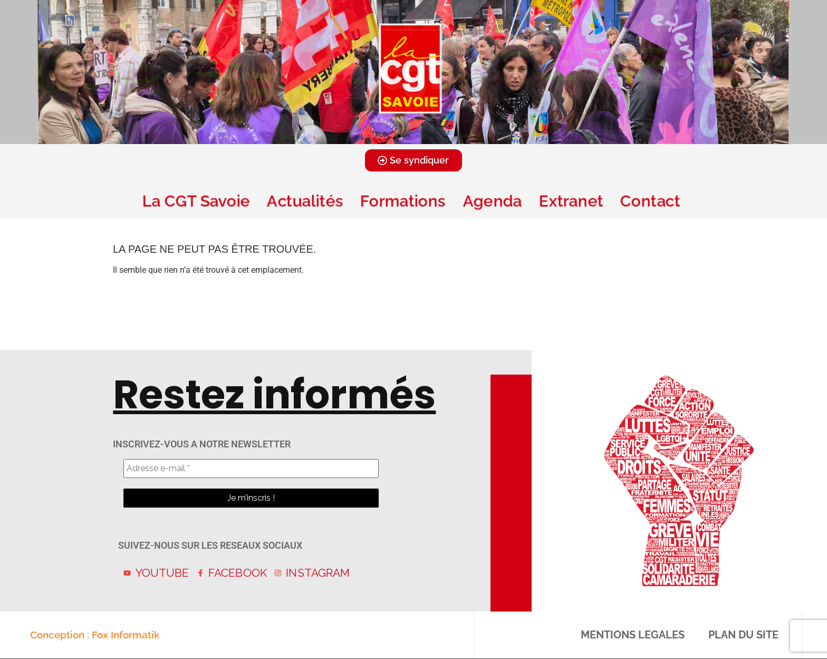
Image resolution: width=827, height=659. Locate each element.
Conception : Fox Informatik (94, 635)
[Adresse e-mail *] (251, 468)
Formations (403, 201)
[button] (399, 136)
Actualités (305, 201)
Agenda (492, 201)
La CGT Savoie (196, 201)
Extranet (571, 201)
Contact (652, 201)
